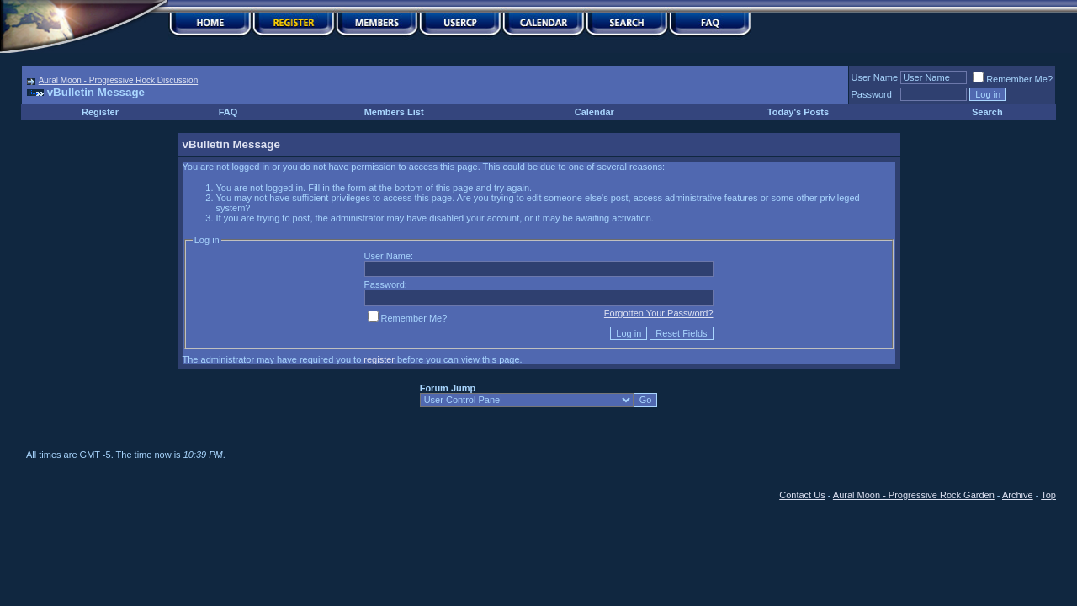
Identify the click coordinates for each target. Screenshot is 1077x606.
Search (987, 112)
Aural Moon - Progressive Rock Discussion (119, 80)
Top (1048, 495)
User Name (875, 77)
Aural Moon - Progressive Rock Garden (914, 495)
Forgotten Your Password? (659, 313)
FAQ (228, 112)
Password (872, 94)
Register (100, 112)
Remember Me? (1013, 79)
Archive (1017, 495)
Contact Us (802, 495)
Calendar (594, 112)
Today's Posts (798, 112)
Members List (394, 112)
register (379, 359)
